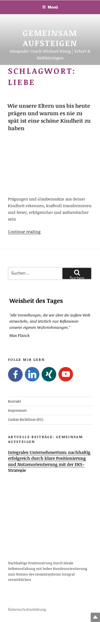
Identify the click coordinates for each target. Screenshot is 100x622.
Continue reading (24, 231)
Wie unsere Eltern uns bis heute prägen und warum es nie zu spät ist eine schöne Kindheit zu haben (49, 117)
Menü (50, 7)
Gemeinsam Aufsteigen (50, 37)
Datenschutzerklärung (27, 609)
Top (95, 617)
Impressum (17, 410)
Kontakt (14, 401)
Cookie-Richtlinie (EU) (25, 419)
